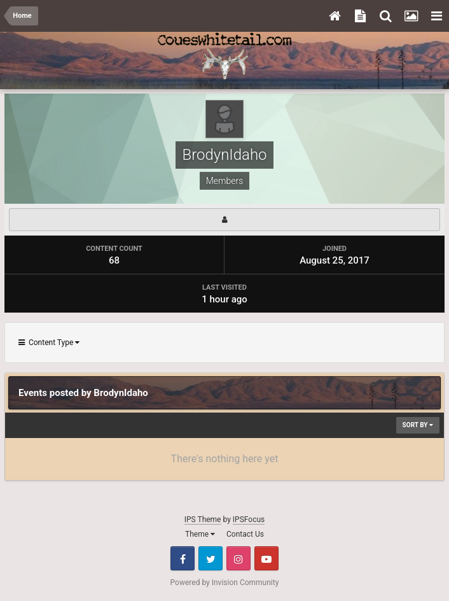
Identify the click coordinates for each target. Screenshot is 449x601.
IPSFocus (249, 519)
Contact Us (245, 534)
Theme (200, 534)
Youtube (266, 558)
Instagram (238, 558)
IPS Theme (202, 519)
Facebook (182, 558)
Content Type (48, 342)
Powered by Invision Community (224, 582)
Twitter (210, 558)
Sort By (418, 424)
